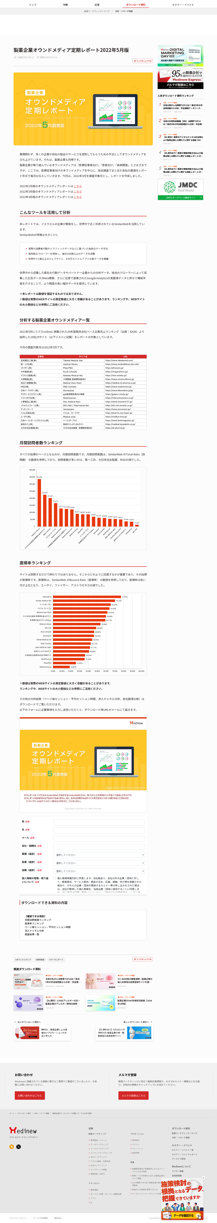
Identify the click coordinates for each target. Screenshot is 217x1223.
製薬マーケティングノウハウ (97, 24)
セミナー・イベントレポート (184, 1154)
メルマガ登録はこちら (133, 1095)
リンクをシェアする (143, 60)
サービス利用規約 (41, 1218)
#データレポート (56, 959)
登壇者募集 (177, 1175)
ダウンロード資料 (135, 18)
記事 (97, 18)
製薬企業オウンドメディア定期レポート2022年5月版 (72, 1113)
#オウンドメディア (23, 959)
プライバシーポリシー (18, 1218)
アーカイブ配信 (179, 1158)
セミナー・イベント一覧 (182, 1149)
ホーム (11, 1113)
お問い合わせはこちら (30, 1095)
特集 (65, 18)
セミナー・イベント (183, 18)
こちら (78, 186)
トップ (32, 18)
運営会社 (57, 1218)
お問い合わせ (183, 6)
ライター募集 (178, 1171)
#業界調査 (40, 959)
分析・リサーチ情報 (124, 24)
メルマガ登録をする (202, 6)
